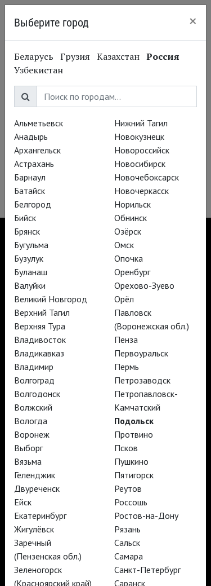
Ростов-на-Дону (146, 515)
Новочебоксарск (146, 177)
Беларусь (33, 56)
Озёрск (127, 231)
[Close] (193, 21)
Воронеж (32, 434)
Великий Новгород (50, 299)
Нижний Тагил (141, 123)
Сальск (127, 542)
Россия (162, 56)
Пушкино (131, 461)
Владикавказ (39, 353)
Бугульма (31, 244)
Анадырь (31, 136)
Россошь (130, 502)
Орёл (124, 299)
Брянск (27, 231)
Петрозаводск (142, 380)
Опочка (128, 258)
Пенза (126, 339)
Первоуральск (141, 353)
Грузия (75, 56)
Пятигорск (134, 475)
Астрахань (34, 163)
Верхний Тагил (42, 312)
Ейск (23, 502)
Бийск (25, 217)
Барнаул (30, 177)
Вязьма (28, 461)
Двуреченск (37, 488)
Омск (124, 244)
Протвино (133, 434)
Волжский (33, 407)
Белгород (32, 204)
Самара (128, 556)
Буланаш (30, 271)
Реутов (128, 488)
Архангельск (37, 150)
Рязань (127, 529)
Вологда (30, 420)
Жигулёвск (34, 529)
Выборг (28, 447)
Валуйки (30, 285)
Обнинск (130, 217)
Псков (126, 447)
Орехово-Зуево (144, 285)
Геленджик (34, 475)
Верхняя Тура (39, 326)
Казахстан (118, 56)
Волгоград (34, 380)
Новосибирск (139, 163)
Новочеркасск (141, 190)
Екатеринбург (40, 515)
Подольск (134, 420)
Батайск (29, 190)
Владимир (33, 366)
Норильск (132, 204)
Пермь (126, 366)
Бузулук (28, 258)
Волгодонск (37, 393)
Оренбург (132, 271)
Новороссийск (141, 150)
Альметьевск (38, 123)
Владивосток (40, 339)
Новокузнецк (139, 136)
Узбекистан (38, 70)
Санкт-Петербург (147, 569)
